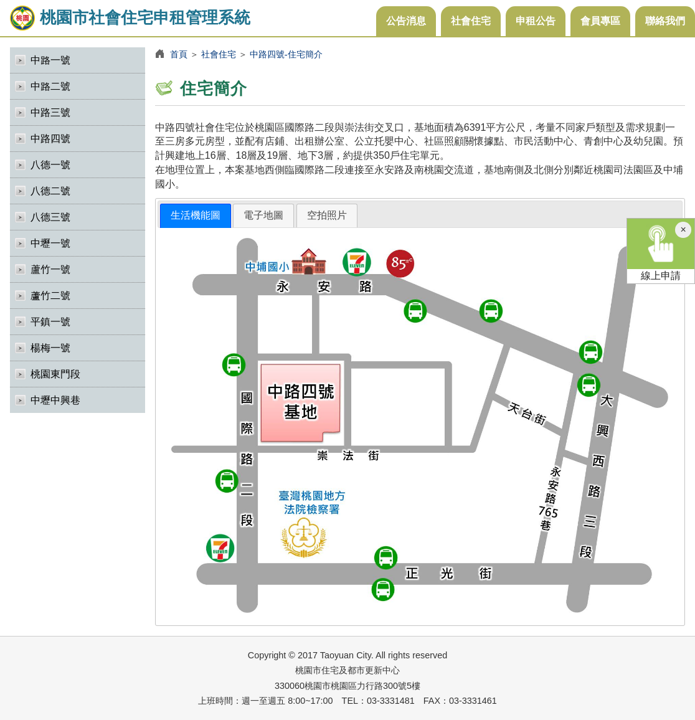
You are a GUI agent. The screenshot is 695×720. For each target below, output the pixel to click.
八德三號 (50, 217)
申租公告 (536, 21)
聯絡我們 (665, 21)
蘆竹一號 (50, 269)
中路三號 (50, 112)
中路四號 (50, 138)
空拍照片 (327, 215)
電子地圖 (263, 215)
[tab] (195, 216)
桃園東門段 (55, 374)
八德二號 (50, 191)
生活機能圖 (195, 215)
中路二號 (50, 86)
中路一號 (50, 60)
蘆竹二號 (50, 295)
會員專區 (600, 21)
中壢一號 (50, 243)
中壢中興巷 (55, 400)
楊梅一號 (50, 348)
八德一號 (50, 164)
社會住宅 (471, 21)
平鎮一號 (50, 321)
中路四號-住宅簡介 (286, 54)
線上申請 (660, 250)
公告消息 (406, 21)
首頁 (178, 54)
